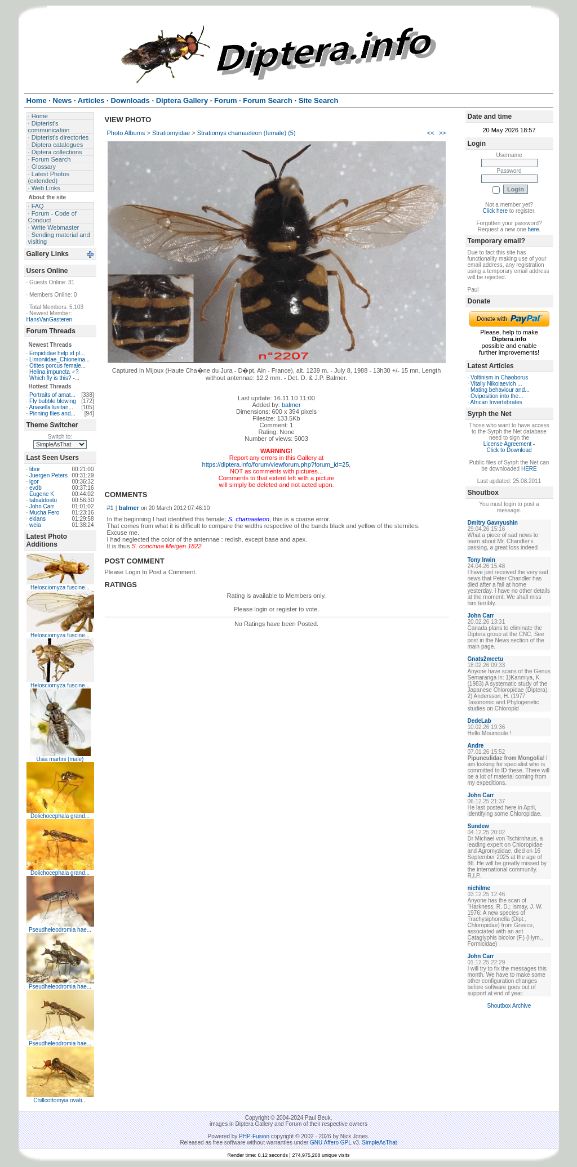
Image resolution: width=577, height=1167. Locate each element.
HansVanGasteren (49, 319)
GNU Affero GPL (330, 1142)
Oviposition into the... (497, 396)
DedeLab (479, 721)
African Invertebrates (496, 402)
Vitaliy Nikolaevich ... (496, 384)
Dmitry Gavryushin (493, 523)
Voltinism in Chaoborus (499, 377)
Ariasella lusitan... (51, 407)
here (533, 229)
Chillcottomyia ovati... (59, 1100)
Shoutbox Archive (509, 1006)
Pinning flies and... (52, 413)
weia (35, 525)
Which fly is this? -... (54, 378)
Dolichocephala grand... (60, 816)
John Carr (41, 506)
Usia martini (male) (60, 759)
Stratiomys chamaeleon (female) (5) (246, 132)
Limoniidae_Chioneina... (59, 359)
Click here (495, 211)
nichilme (479, 888)
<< (430, 132)
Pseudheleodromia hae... (60, 930)
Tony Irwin (481, 560)
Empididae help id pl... (57, 353)
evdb (35, 488)
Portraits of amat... (52, 395)
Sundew (478, 826)
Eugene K (41, 494)
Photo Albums (126, 132)
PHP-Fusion (254, 1136)
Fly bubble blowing (52, 401)
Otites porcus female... (57, 366)
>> (442, 132)
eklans (37, 519)
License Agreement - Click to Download (509, 447)
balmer (291, 404)
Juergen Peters (48, 475)
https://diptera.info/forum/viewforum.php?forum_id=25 (275, 464)
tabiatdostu (43, 500)
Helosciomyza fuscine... (60, 587)
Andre (476, 746)
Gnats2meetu (485, 659)
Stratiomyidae (171, 132)
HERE (529, 469)
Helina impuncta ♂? (54, 372)
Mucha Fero (44, 512)
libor (34, 469)
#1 (110, 507)
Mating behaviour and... (500, 390)
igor (34, 482)
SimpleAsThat (379, 1142)
